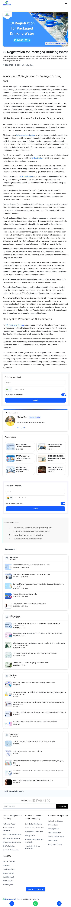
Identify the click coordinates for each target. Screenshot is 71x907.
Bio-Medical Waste (9, 824)
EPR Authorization (9, 846)
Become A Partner (9, 861)
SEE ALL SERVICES (35, 889)
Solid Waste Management (11, 838)
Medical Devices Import (56, 836)
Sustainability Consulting (11, 850)
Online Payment (8, 885)
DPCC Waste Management (12, 842)
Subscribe (62, 806)
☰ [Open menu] (66, 3)
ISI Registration (53, 825)
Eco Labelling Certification (34, 832)
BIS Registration (53, 829)
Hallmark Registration (55, 821)
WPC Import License (55, 844)
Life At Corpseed (8, 877)
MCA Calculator (8, 881)
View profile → (22, 428)
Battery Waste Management (12, 834)
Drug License (52, 840)
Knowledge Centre (9, 869)
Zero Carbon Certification (33, 824)
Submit (35, 400)
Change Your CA (8, 873)
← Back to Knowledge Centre (13, 791)
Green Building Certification (34, 828)
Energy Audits (30, 835)
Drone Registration (54, 833)
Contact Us (6, 865)
